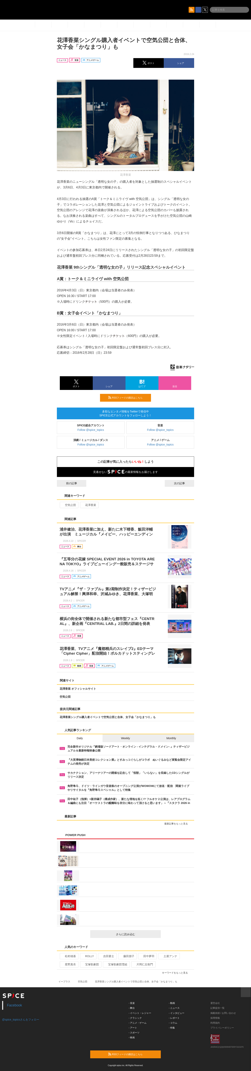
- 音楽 (132, 1003)
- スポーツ (134, 1032)
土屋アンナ (168, 956)
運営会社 (215, 1003)
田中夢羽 (147, 956)
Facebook (14, 1005)
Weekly (125, 738)
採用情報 (215, 1018)
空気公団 (69, 505)
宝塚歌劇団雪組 (116, 964)
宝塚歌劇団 (90, 964)
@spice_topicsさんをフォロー (20, 1019)
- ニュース (174, 1008)
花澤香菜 (89, 505)
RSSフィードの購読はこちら (128, 397)
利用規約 (215, 1023)
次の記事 (183, 483)
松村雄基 (69, 956)
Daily (80, 738)
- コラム (173, 1023)
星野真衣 (69, 964)
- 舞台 (132, 1008)
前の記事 (68, 483)
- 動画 (172, 1003)
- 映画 (132, 1037)
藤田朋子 (127, 956)
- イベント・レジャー (140, 1013)
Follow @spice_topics (90, 429)
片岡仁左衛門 (143, 964)
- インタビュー (176, 1013)
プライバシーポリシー (222, 1027)
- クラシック (135, 1018)
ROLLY (88, 956)
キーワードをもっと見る (176, 972)
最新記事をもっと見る (177, 823)
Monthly (171, 738)
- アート (133, 1027)
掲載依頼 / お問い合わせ (223, 1013)
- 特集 (172, 1027)
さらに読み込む (137, 934)
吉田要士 (107, 956)
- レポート (174, 1018)
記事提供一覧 (217, 1008)
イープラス (64, 981)
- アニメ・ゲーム (137, 1023)
